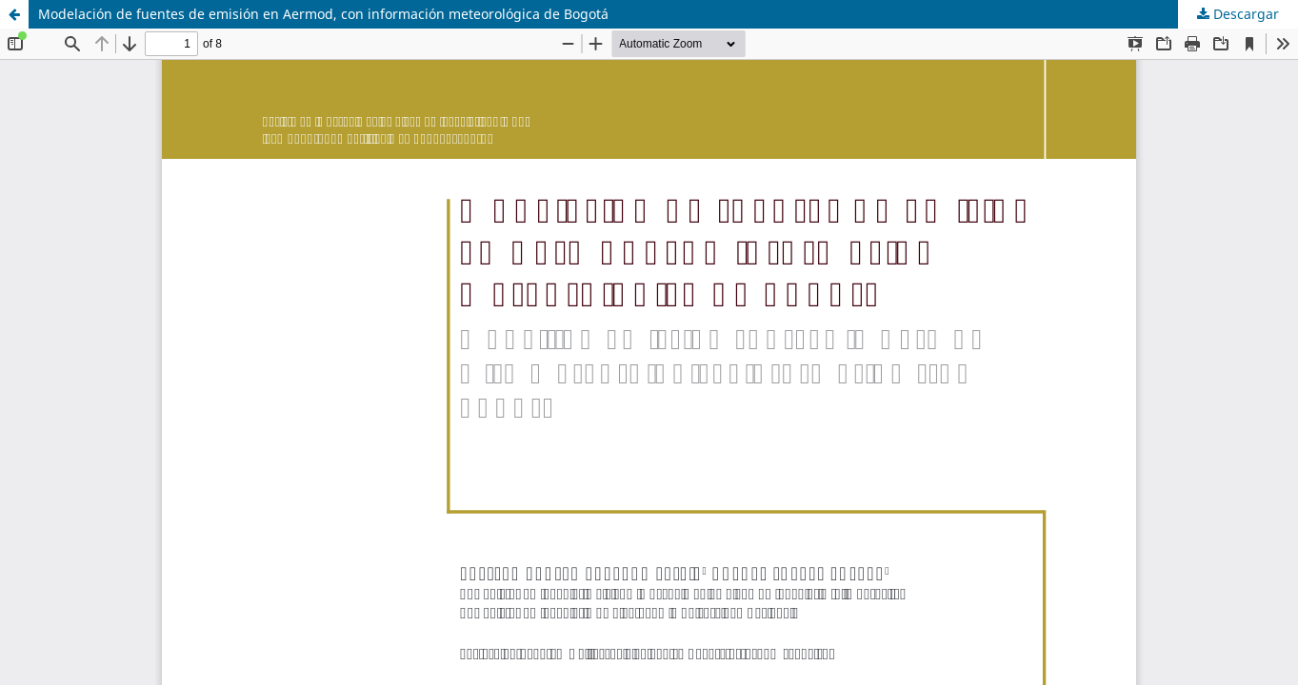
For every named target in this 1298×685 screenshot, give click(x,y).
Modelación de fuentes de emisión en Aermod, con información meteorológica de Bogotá (323, 14)
